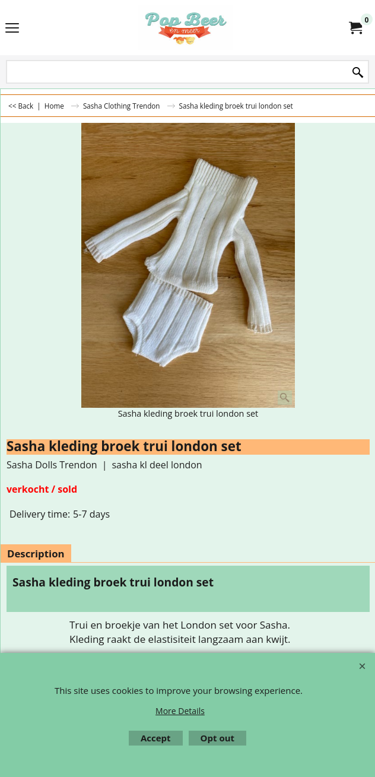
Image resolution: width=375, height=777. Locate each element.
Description (36, 553)
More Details (180, 710)
